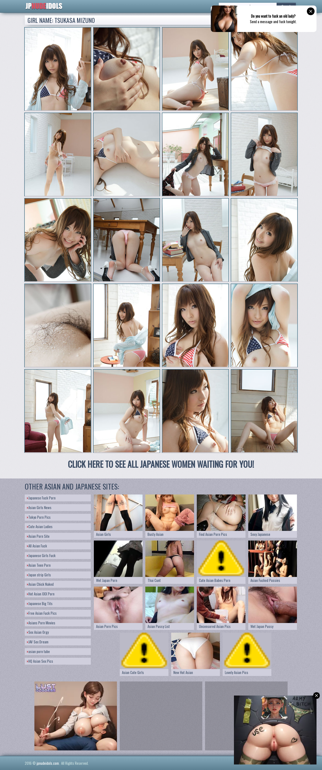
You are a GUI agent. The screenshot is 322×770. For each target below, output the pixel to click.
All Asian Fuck (37, 546)
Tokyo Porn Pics (39, 517)
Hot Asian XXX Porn (40, 594)
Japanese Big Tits (40, 603)
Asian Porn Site (38, 536)
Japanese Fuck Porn (41, 498)
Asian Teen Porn (39, 565)
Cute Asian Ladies (40, 526)
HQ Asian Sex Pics (40, 661)
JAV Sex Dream (37, 642)
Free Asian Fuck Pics (42, 613)
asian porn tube (38, 651)
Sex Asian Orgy (38, 632)
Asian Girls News (39, 507)
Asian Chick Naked (40, 584)
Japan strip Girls (39, 575)
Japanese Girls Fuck (41, 555)
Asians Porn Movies (41, 622)
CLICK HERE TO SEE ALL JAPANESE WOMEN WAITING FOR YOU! (161, 464)
